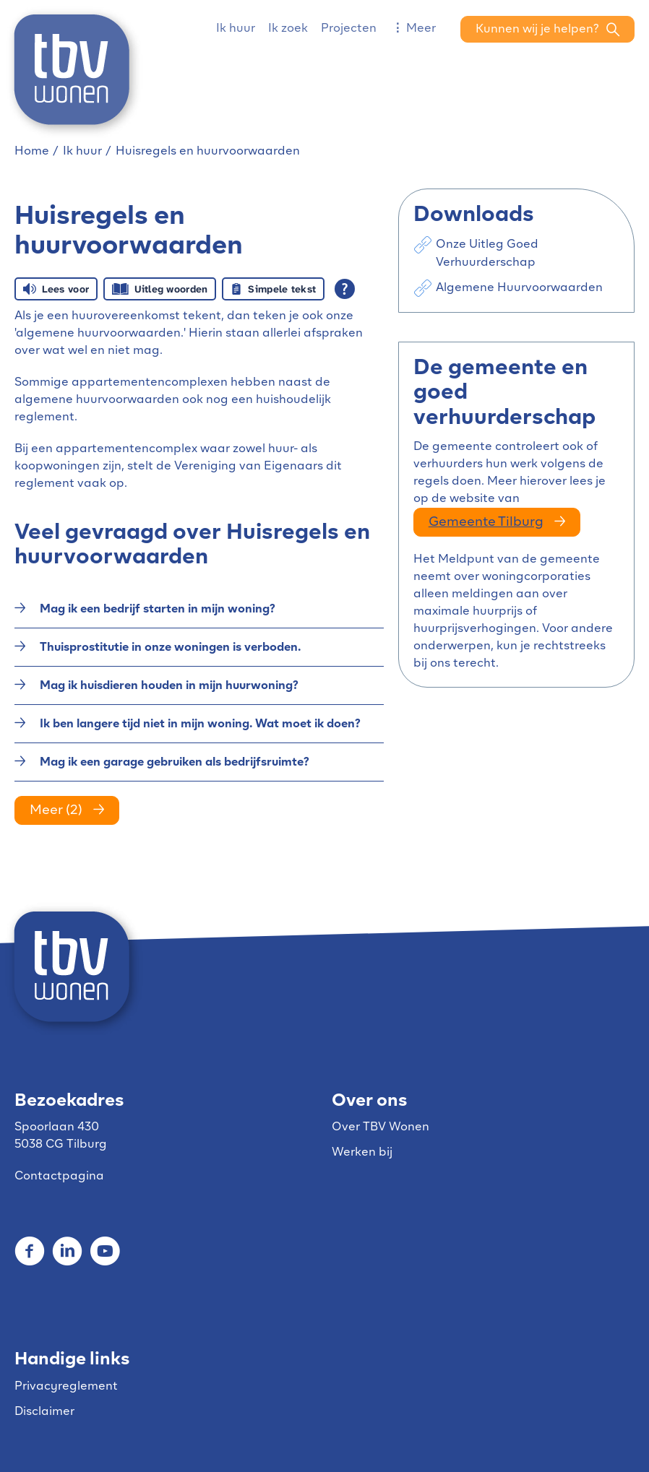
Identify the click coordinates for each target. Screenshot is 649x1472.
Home (31, 151)
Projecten (349, 29)
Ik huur (235, 29)
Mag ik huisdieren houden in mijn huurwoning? (169, 686)
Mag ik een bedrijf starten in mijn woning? (157, 609)
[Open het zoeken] (547, 29)
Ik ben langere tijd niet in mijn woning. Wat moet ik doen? (200, 724)
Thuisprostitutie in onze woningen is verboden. (170, 648)
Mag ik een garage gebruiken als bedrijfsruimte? (174, 763)
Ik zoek (288, 29)
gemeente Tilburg (486, 522)
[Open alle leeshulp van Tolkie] (345, 289)
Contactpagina (59, 1176)
